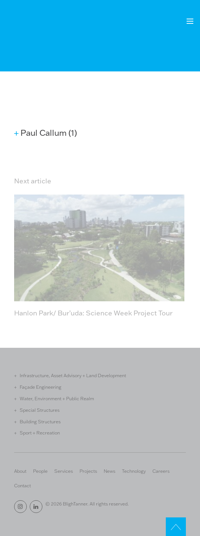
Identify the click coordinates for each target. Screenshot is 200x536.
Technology (134, 471)
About (20, 471)
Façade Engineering (40, 387)
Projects (88, 471)
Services (63, 471)
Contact (22, 485)
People (40, 471)
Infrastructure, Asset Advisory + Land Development (73, 375)
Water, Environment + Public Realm (57, 398)
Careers (161, 471)
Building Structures (40, 421)
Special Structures (39, 410)
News (109, 471)
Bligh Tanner (41, 25)
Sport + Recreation (40, 433)
